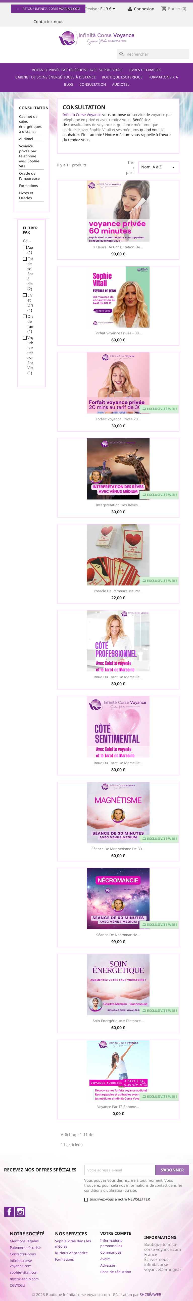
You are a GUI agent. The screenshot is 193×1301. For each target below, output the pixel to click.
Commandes (110, 1252)
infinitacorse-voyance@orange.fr (162, 1267)
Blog (68, 84)
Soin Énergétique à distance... (118, 1020)
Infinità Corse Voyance (82, 114)
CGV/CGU (17, 1285)
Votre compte (115, 1233)
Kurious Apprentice (71, 1252)
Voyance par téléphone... (118, 1106)
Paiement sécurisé (25, 1247)
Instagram (20, 1212)
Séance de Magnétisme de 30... (118, 848)
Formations (28, 185)
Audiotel (120, 84)
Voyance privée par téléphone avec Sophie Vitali (77, 69)
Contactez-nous (48, 21)
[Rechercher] (153, 54)
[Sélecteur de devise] (108, 9)
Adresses (108, 1265)
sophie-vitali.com (24, 1272)
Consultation (92, 84)
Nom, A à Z (158, 167)
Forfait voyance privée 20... (118, 419)
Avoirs (105, 1258)
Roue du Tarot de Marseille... (118, 676)
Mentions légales (24, 1241)
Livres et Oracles (145, 69)
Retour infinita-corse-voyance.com (48, 9)
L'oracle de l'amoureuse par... (118, 590)
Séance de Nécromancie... (118, 934)
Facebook (9, 1212)
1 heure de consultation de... (118, 247)
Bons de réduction (115, 1271)
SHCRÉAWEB (150, 1294)
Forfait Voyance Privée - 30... (118, 333)
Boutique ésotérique (122, 77)
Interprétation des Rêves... (118, 505)
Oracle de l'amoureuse (29, 176)
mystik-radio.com (24, 1278)
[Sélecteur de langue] (70, 9)
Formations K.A (163, 77)
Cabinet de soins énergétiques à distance (55, 77)
